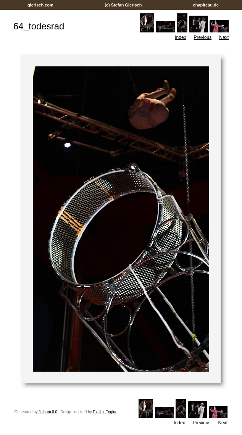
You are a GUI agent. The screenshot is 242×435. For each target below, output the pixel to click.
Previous (203, 37)
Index (180, 37)
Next (224, 37)
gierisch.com (40, 5)
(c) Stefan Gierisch (123, 5)
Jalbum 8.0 (48, 412)
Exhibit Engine (105, 412)
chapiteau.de (205, 5)
